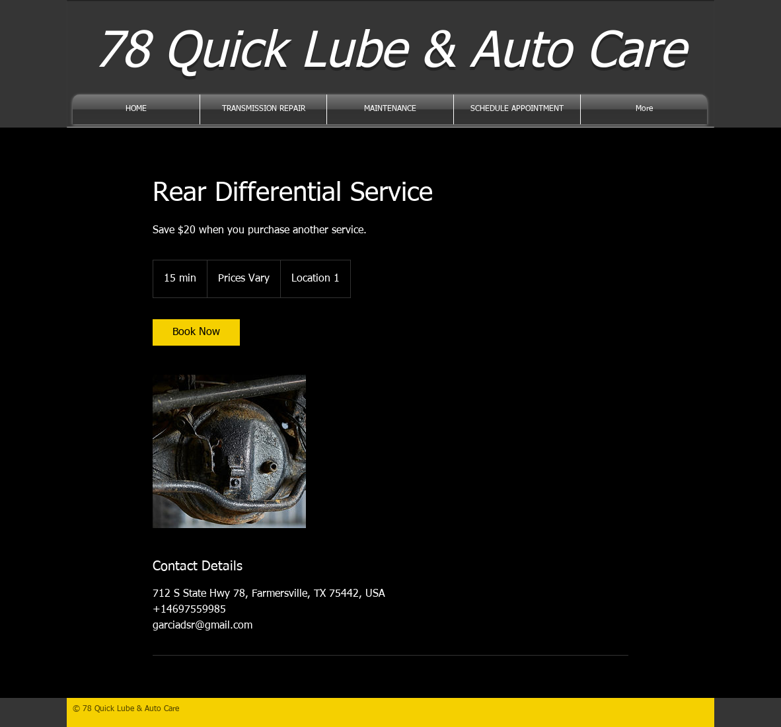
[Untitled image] (229, 451)
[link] (196, 332)
